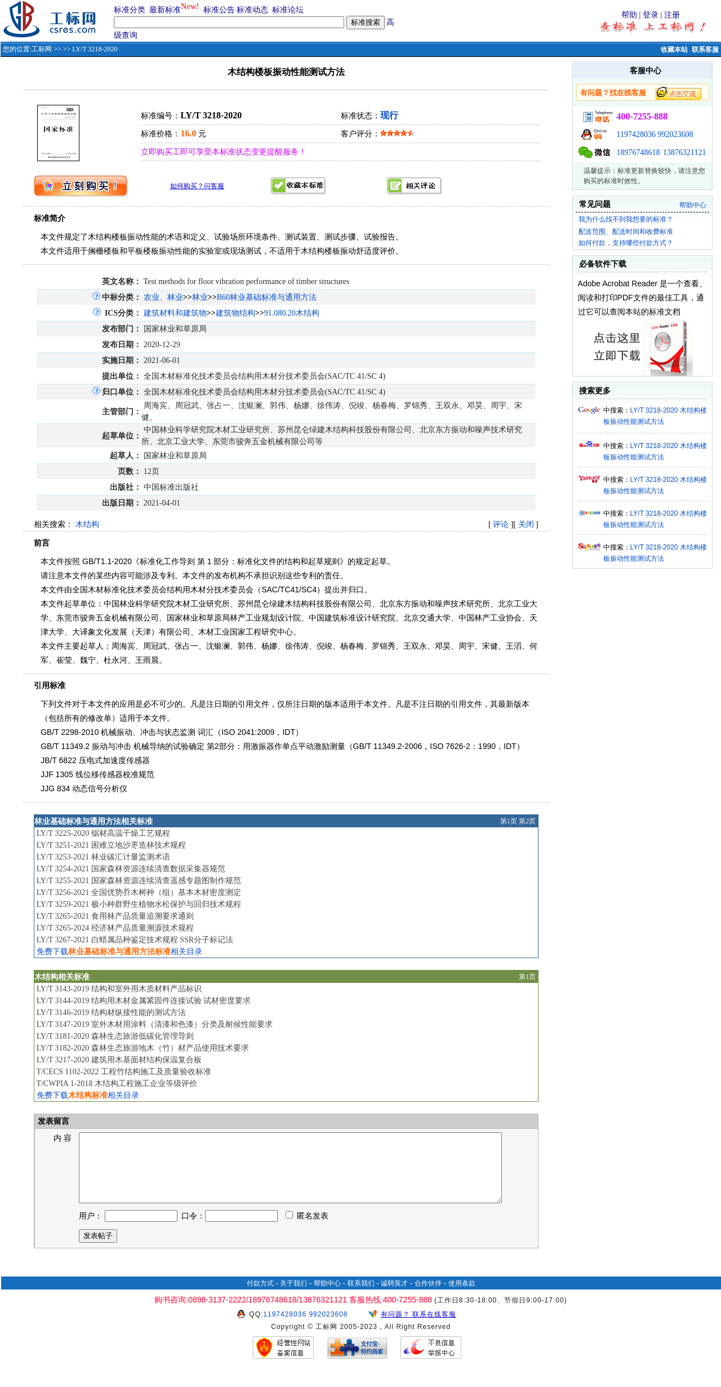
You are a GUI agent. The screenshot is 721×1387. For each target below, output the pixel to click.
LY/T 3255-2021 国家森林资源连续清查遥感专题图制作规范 (139, 880)
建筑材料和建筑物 (175, 313)
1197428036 (636, 134)
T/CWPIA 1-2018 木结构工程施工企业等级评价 (116, 1083)
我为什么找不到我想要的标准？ (625, 219)
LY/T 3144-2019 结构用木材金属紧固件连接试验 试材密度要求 (144, 1000)
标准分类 (129, 10)
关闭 (526, 524)
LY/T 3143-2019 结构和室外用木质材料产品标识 (119, 989)
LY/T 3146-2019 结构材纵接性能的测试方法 (111, 1012)
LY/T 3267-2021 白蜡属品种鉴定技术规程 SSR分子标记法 (135, 940)
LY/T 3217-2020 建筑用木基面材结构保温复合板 (119, 1060)
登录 (650, 15)
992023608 (675, 134)
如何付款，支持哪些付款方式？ (625, 243)
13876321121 (684, 152)
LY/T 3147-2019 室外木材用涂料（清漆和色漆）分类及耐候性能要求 (155, 1024)
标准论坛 (288, 10)
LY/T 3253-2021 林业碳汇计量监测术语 (103, 857)
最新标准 (165, 10)
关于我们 (293, 1297)
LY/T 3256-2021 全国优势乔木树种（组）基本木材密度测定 (139, 892)
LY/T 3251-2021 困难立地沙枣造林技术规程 (111, 845)
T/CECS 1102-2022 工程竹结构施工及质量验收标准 (123, 1071)
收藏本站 (674, 50)
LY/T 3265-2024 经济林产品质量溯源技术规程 (115, 928)
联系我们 (361, 1297)
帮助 (629, 15)
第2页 (527, 821)
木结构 (87, 524)
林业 (200, 297)
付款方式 (260, 1297)
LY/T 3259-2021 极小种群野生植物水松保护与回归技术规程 (139, 904)
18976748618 (638, 152)
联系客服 (705, 50)
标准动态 (252, 10)
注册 (672, 15)
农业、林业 (163, 297)
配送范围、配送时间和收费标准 (625, 232)
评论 (501, 524)
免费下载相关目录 (119, 951)
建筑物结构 (235, 313)
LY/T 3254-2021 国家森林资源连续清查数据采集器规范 (131, 869)
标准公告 (219, 10)
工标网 (42, 49)
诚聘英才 (394, 1297)
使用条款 (461, 1297)
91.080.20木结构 (291, 313)
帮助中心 (692, 205)
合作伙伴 (428, 1297)
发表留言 (53, 1121)
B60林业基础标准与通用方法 (267, 297)
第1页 (508, 821)
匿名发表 (307, 1229)
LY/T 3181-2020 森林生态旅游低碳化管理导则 (115, 1036)
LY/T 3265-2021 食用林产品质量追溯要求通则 (115, 916)
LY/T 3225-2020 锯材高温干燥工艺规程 (103, 833)
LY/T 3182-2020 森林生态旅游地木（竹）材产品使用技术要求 (143, 1048)
